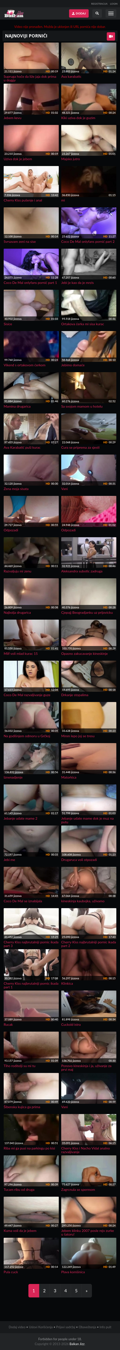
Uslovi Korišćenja (41, 1327)
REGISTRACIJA (99, 3)
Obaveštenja (87, 1327)
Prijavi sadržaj (65, 1327)
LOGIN (114, 3)
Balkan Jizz (77, 1344)
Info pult (105, 1327)
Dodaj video (17, 1327)
